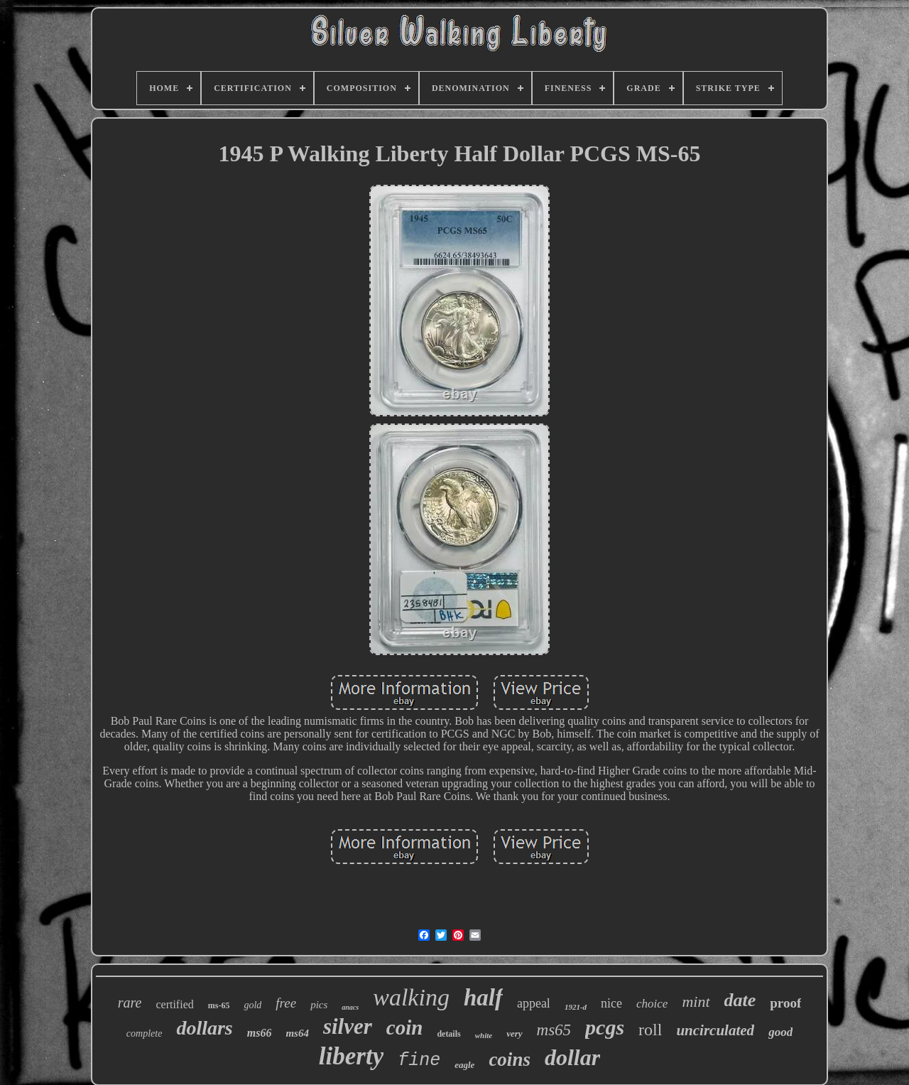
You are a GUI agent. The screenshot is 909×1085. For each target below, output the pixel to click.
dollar (572, 1057)
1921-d (576, 1007)
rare (130, 1002)
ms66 (259, 1033)
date (740, 1000)
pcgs (604, 1027)
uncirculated (715, 1030)
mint (695, 1001)
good (780, 1032)
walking (411, 997)
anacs (350, 1007)
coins (509, 1059)
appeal (533, 1003)
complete (144, 1033)
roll (650, 1029)
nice (611, 1003)
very (514, 1033)
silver (347, 1026)
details (448, 1034)
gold (252, 1005)
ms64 (297, 1033)
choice (652, 1003)
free (286, 1002)
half (483, 997)
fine (419, 1060)
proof (785, 1002)
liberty (351, 1056)
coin (404, 1027)
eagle (464, 1064)
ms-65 (219, 1005)
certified (174, 1004)
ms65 (554, 1030)
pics (318, 1004)
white (483, 1035)
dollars (204, 1028)
